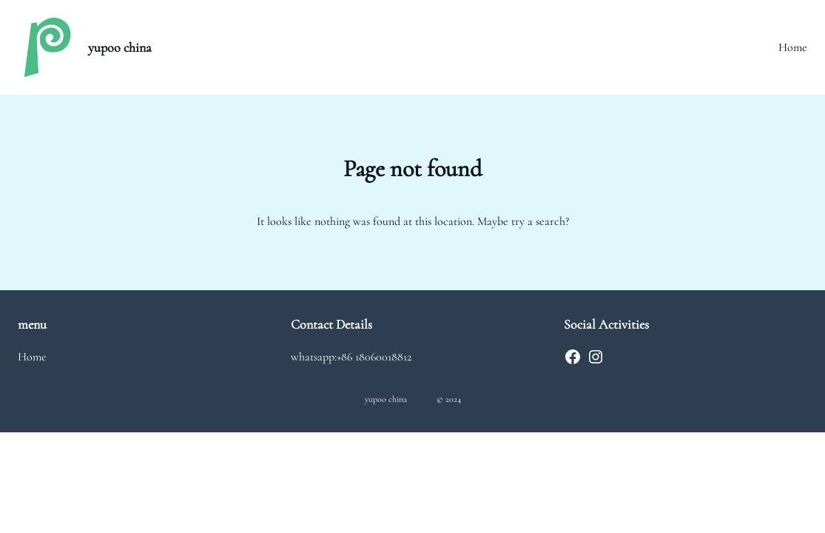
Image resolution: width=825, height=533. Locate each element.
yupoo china (120, 47)
